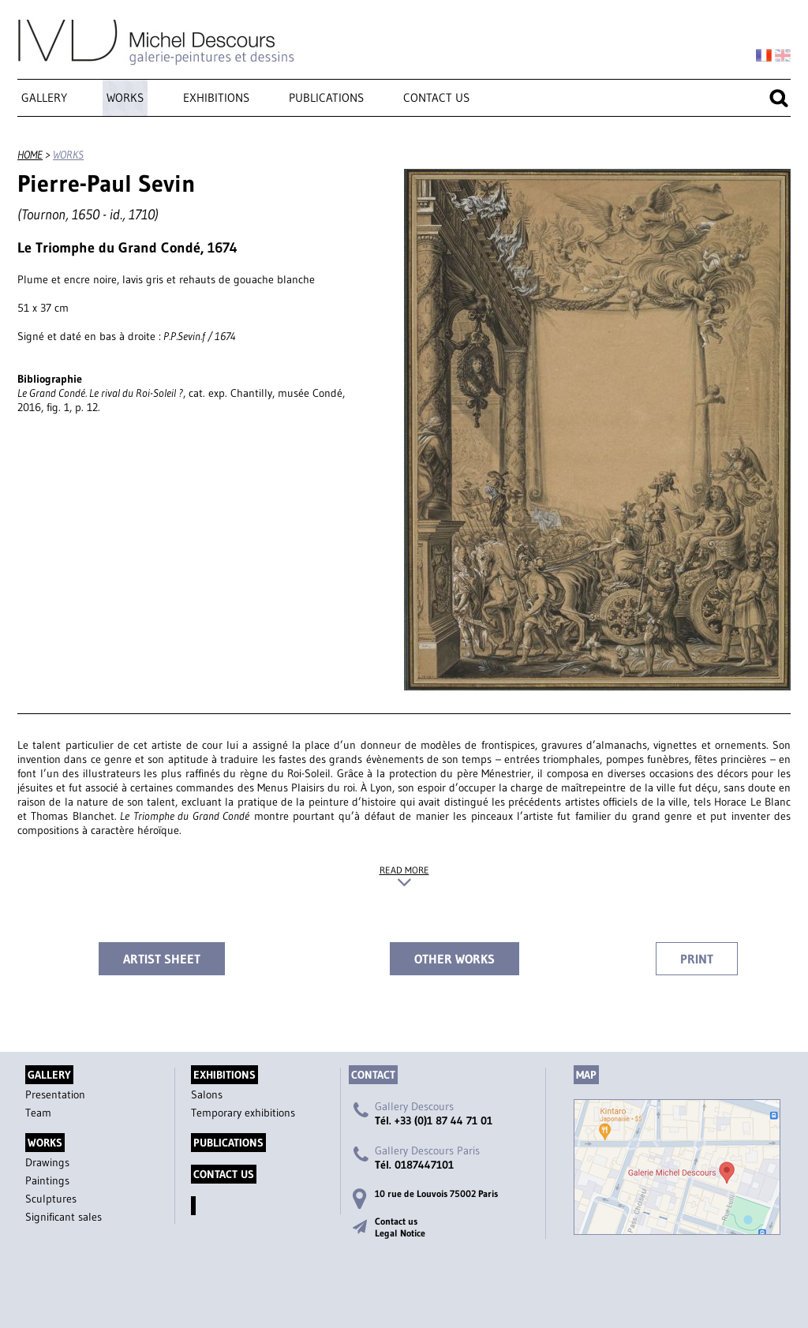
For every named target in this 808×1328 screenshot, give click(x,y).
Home (30, 155)
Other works (454, 959)
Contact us (436, 97)
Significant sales (63, 1217)
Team (38, 1112)
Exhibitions (216, 97)
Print (696, 959)
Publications (326, 97)
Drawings (47, 1162)
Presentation (55, 1094)
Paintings (47, 1180)
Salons (207, 1094)
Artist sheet (161, 959)
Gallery (44, 97)
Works (125, 97)
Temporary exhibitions (243, 1112)
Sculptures (51, 1198)
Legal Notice (400, 1233)
